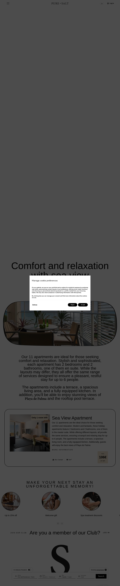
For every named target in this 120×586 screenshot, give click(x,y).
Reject (72, 305)
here (40, 296)
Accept (83, 305)
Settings (34, 305)
